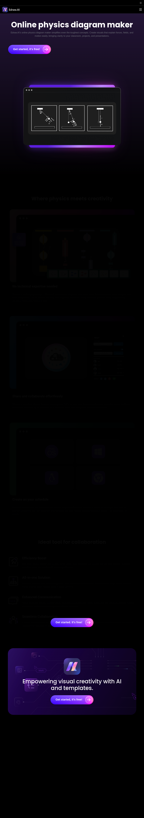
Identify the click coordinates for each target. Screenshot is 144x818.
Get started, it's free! (31, 49)
